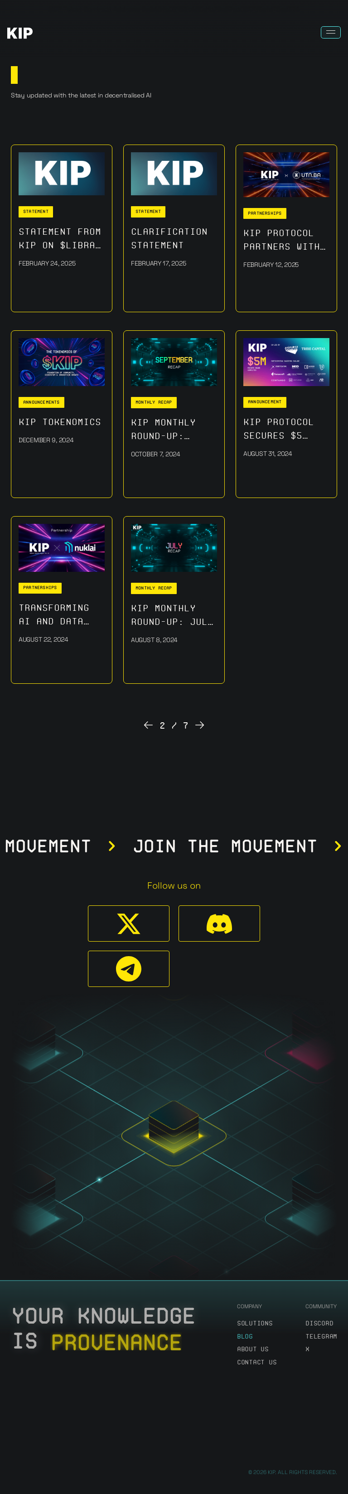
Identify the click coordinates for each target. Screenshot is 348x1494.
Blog (245, 1336)
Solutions (254, 1323)
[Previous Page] (148, 725)
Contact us (256, 1362)
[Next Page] (200, 725)
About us (253, 1349)
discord (319, 1323)
